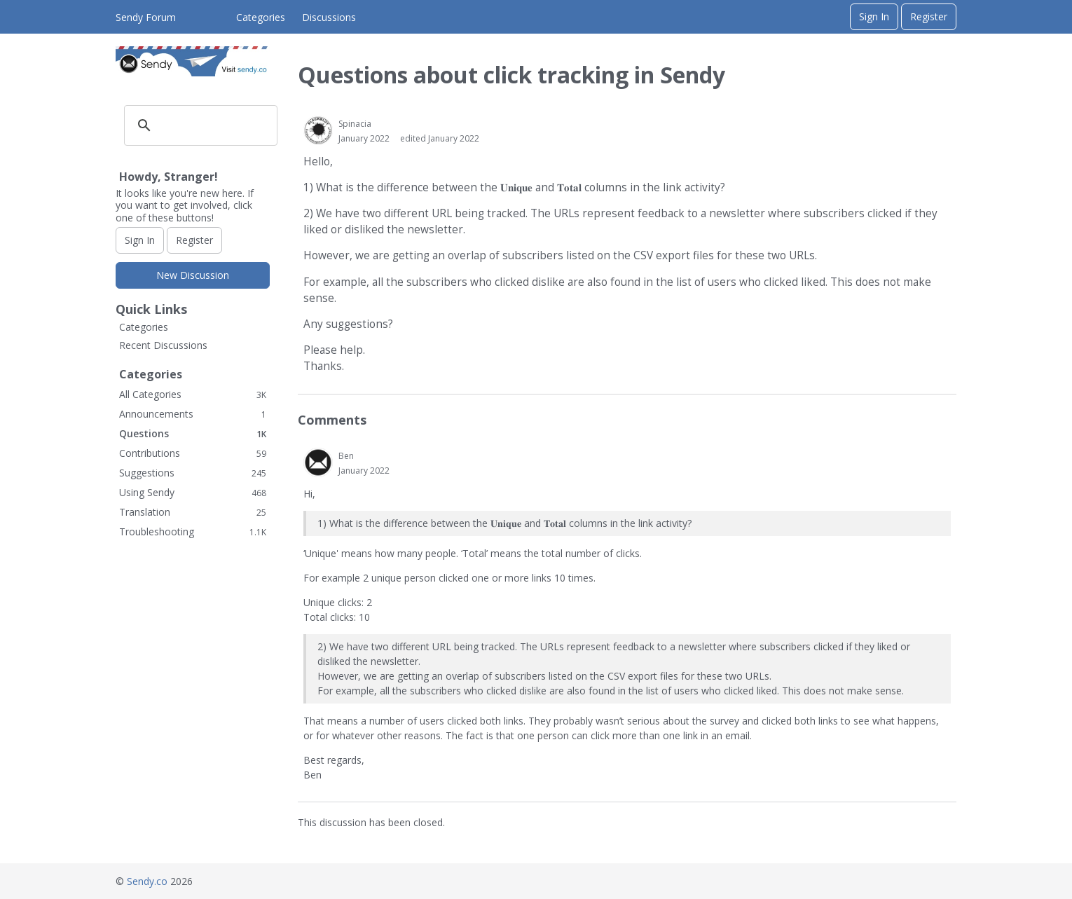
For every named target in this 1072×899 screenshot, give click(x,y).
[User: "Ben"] (318, 462)
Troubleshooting (192, 531)
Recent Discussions (163, 345)
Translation (192, 512)
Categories (260, 17)
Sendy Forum (146, 17)
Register (928, 16)
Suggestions (192, 472)
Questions (192, 433)
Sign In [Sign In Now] (140, 240)
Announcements (192, 413)
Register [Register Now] (194, 240)
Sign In (874, 16)
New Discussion (192, 275)
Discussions (329, 17)
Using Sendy (192, 492)
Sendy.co (147, 881)
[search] (198, 125)
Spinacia (354, 124)
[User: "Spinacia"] (318, 130)
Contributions (192, 453)
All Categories (192, 394)
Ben (346, 456)
